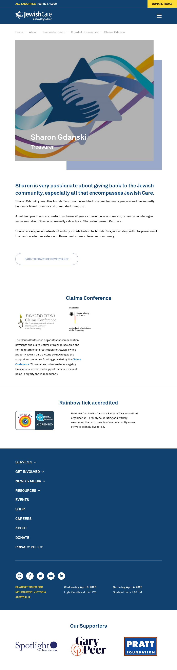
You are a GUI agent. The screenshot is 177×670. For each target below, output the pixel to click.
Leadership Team (54, 32)
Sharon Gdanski (114, 32)
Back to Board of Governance (46, 259)
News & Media (28, 481)
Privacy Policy (29, 547)
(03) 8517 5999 (36, 3)
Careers (23, 518)
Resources (25, 490)
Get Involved (27, 471)
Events (22, 499)
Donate (22, 537)
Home (19, 32)
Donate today (162, 3)
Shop (20, 509)
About (33, 32)
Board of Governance (84, 32)
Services (23, 462)
